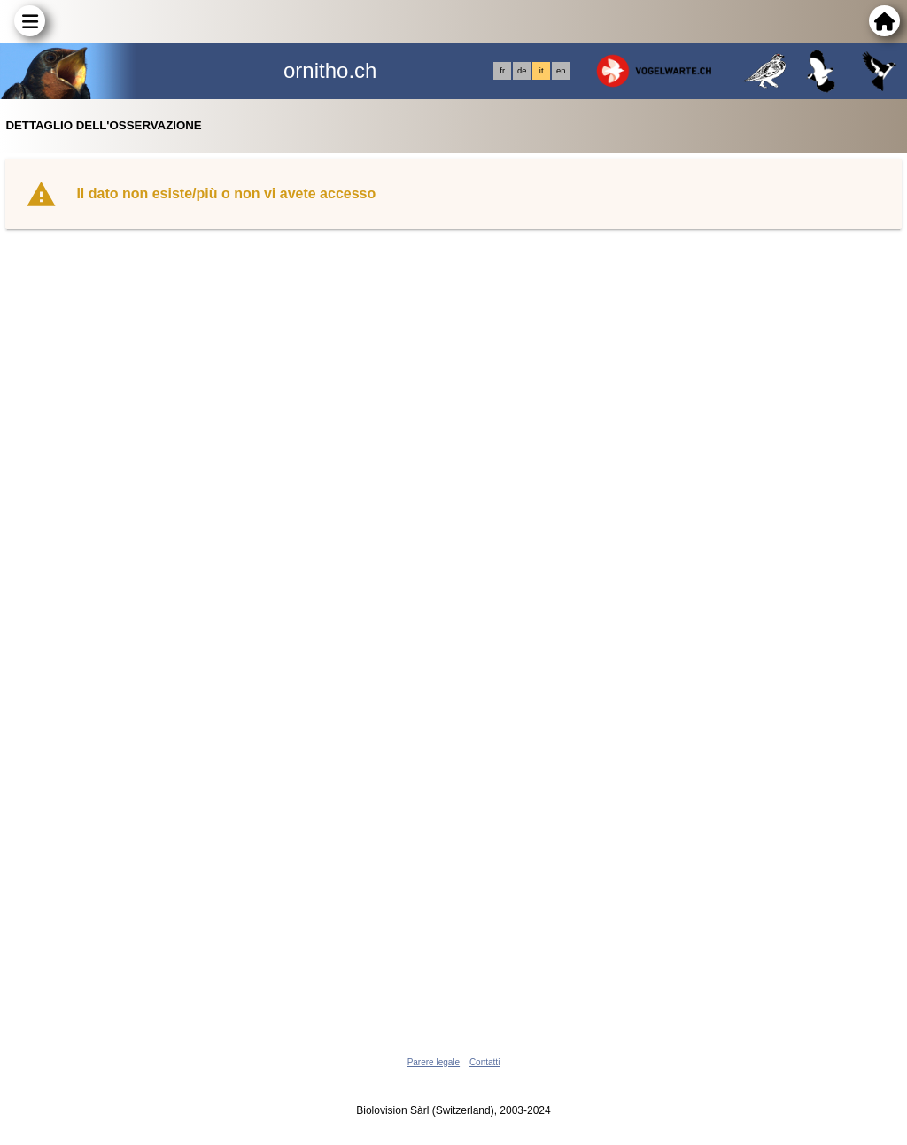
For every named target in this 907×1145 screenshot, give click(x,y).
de (521, 70)
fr (502, 70)
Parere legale (433, 1062)
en (560, 70)
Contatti (484, 1062)
